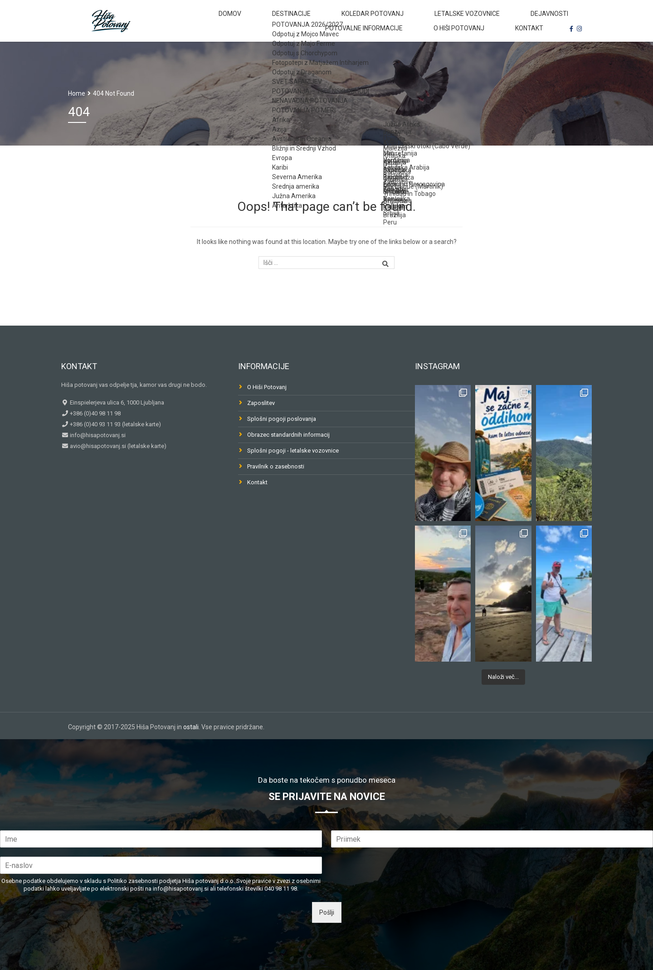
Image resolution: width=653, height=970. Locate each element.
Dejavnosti (464, 19)
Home (76, 93)
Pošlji (326, 912)
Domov (206, 19)
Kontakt (536, 45)
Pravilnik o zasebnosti (275, 466)
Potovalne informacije (537, 19)
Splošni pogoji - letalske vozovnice (293, 450)
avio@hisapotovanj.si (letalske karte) (117, 446)
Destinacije (253, 19)
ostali (191, 727)
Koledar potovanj (319, 19)
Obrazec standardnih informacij (288, 434)
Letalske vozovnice (397, 19)
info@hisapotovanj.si (97, 435)
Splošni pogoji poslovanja (281, 418)
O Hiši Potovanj (480, 45)
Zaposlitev (261, 403)
